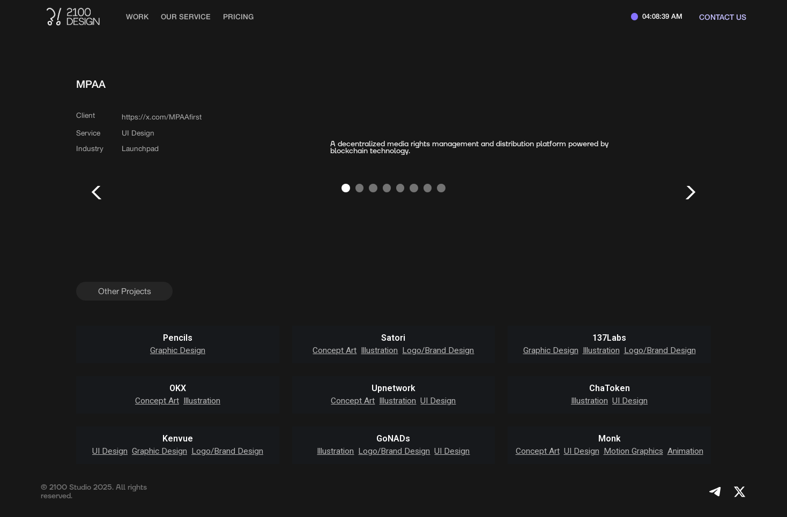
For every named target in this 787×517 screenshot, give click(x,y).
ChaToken (609, 388)
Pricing (238, 16)
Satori (393, 338)
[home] (73, 16)
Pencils (177, 338)
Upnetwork (393, 388)
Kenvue (177, 438)
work (137, 16)
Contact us (722, 16)
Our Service (186, 16)
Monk (609, 438)
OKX (177, 388)
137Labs (609, 338)
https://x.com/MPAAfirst (162, 117)
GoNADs (393, 438)
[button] (97, 192)
